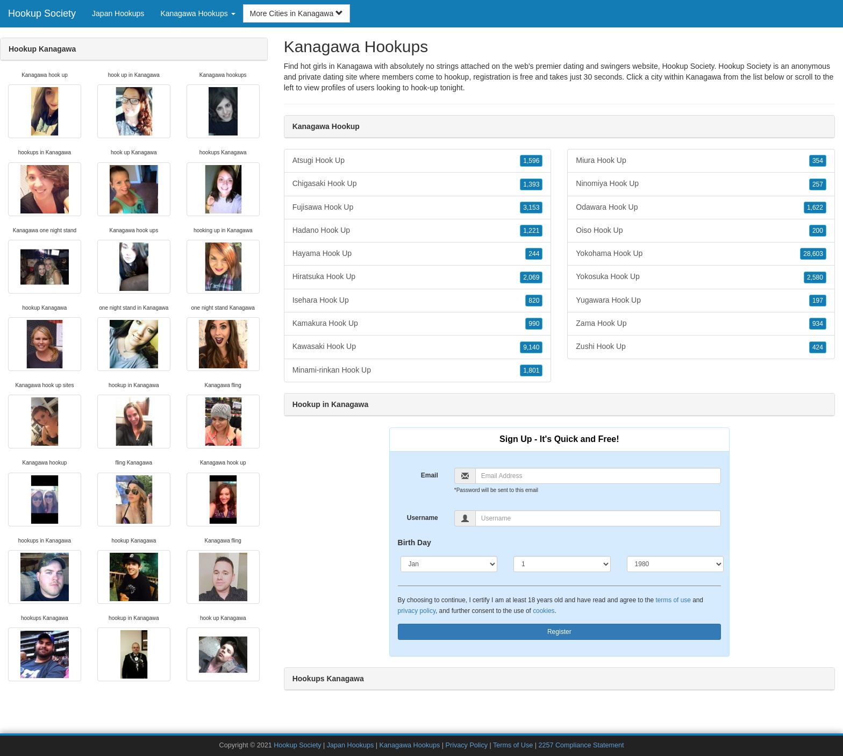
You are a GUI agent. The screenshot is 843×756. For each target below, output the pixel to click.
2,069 (531, 277)
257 (817, 184)
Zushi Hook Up (701, 347)
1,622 (815, 207)
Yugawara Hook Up (701, 300)
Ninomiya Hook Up (701, 184)
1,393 (531, 184)
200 (817, 230)
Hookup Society (42, 13)
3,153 (531, 207)
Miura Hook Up (701, 161)
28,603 (813, 254)
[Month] (449, 564)
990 (533, 323)
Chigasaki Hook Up (417, 184)
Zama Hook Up (701, 324)
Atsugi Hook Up (417, 161)
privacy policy (416, 611)
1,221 (531, 230)
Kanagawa (703, 77)
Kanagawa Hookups (410, 745)
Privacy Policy (467, 745)
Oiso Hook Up (701, 231)
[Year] (675, 564)
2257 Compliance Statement (581, 745)
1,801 (531, 370)
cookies (543, 611)
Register (559, 632)
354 (817, 161)
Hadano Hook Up (417, 231)
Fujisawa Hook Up (417, 207)
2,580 (815, 277)
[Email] (598, 476)
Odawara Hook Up (701, 207)
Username (422, 518)
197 (817, 300)
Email (429, 475)
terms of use (672, 600)
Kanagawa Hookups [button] (197, 13)
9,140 (531, 347)
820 (533, 300)
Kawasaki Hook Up (417, 347)
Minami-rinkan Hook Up (417, 370)
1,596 (531, 161)
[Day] (562, 564)
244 (533, 254)
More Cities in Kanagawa (297, 13)
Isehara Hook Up (417, 300)
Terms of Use (513, 745)
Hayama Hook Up (417, 254)
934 (817, 323)
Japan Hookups (118, 13)
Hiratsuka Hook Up (417, 277)
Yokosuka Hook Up (701, 277)
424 (817, 347)
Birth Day (414, 542)
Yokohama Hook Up (701, 254)
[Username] (598, 518)
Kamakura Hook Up (417, 324)
